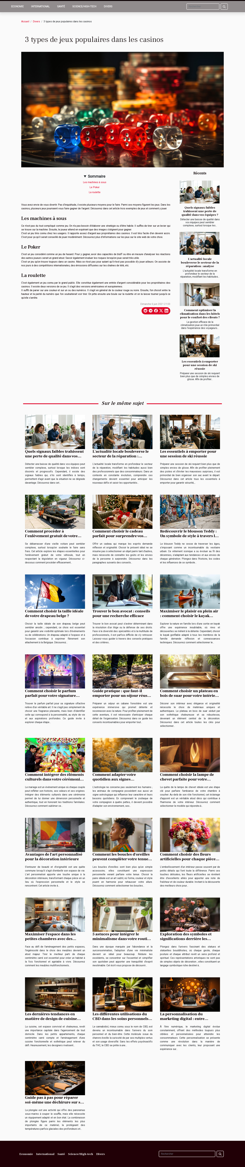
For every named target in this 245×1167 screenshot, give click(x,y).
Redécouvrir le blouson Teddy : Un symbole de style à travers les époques (189, 536)
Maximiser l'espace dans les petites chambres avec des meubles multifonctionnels (50, 939)
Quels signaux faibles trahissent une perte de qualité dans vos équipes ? (200, 211)
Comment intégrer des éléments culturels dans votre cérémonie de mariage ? (54, 779)
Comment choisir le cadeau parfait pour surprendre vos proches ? (117, 536)
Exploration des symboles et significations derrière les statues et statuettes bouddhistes (190, 939)
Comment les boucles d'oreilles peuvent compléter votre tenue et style (122, 859)
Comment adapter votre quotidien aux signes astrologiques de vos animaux (119, 779)
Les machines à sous (94, 182)
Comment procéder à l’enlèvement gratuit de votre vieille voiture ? (51, 536)
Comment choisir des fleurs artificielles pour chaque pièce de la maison (188, 859)
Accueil (25, 21)
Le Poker (95, 187)
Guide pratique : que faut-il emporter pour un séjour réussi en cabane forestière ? (121, 695)
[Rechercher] (202, 6)
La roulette (94, 192)
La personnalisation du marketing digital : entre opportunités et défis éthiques (187, 1019)
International (40, 6)
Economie (17, 6)
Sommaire (96, 176)
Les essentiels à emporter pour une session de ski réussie (200, 365)
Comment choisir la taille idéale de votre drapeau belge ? (54, 613)
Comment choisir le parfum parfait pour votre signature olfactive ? (50, 695)
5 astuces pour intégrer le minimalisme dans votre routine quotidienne (122, 939)
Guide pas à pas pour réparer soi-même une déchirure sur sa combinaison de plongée (53, 1102)
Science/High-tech (84, 6)
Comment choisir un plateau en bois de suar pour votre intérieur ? (190, 695)
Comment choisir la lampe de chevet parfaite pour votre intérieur (187, 779)
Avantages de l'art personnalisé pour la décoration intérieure (53, 857)
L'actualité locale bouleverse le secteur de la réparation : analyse (200, 262)
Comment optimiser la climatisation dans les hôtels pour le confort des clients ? (200, 313)
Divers (108, 6)
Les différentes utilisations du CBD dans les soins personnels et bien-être (120, 1019)
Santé (61, 6)
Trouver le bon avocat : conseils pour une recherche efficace (121, 613)
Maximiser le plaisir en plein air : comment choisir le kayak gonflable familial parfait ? (189, 616)
